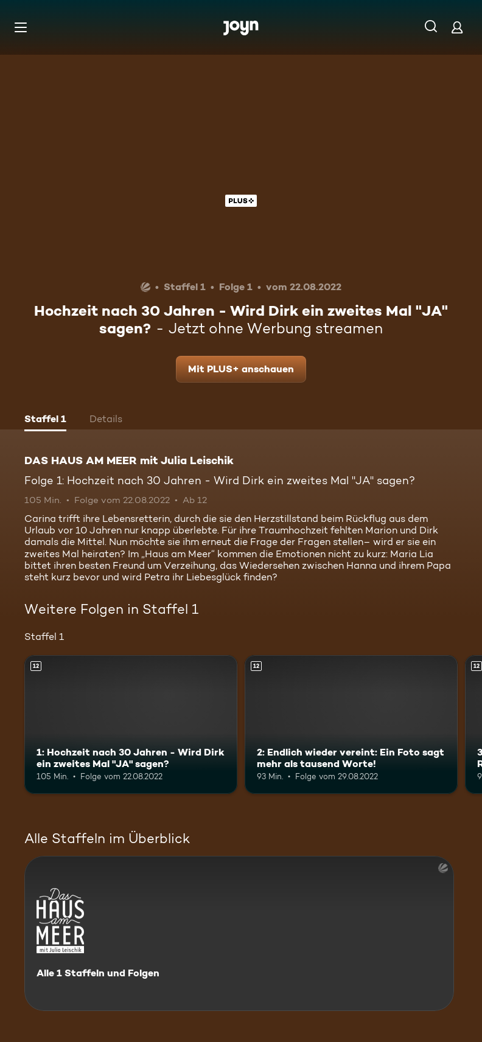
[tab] (45, 420)
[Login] (457, 27)
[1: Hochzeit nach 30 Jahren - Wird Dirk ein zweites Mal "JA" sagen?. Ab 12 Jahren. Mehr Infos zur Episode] (130, 724)
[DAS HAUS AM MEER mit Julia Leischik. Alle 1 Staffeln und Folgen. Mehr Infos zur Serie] (239, 933)
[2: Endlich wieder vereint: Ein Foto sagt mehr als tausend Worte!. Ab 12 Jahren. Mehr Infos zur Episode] (351, 724)
